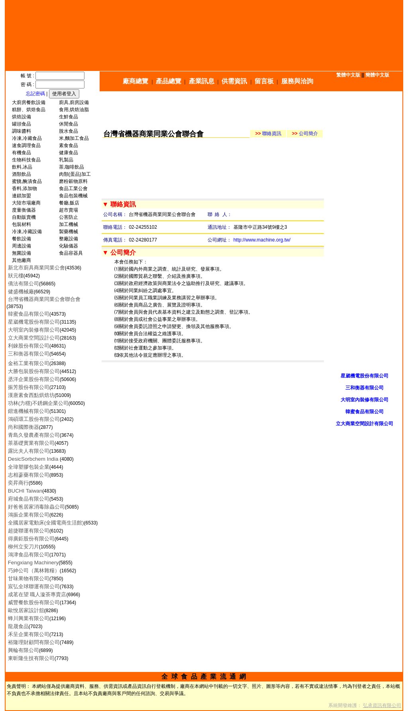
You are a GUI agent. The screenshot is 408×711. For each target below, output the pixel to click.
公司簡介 (305, 133)
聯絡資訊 (268, 133)
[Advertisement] (253, 110)
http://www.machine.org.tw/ (261, 240)
